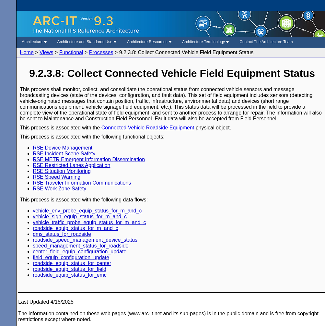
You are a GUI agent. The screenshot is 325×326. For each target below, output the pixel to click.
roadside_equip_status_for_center (72, 263)
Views (46, 52)
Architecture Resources (149, 42)
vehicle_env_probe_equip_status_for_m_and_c (87, 210)
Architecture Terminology (205, 42)
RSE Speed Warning (56, 177)
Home (27, 52)
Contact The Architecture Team (266, 42)
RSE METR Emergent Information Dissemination (89, 159)
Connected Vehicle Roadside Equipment (147, 127)
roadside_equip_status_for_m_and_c (75, 228)
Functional (71, 52)
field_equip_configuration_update (71, 257)
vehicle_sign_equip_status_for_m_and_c (80, 216)
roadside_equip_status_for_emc (70, 275)
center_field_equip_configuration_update (79, 251)
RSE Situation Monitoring (62, 171)
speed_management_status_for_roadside (80, 245)
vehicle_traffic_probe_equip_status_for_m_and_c (89, 222)
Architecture (34, 42)
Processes (101, 52)
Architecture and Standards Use (87, 42)
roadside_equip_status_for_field (69, 269)
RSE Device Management (62, 148)
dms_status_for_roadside (62, 234)
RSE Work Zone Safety (59, 188)
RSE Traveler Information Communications (82, 183)
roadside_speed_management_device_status (85, 240)
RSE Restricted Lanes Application (71, 165)
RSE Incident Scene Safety (64, 153)
